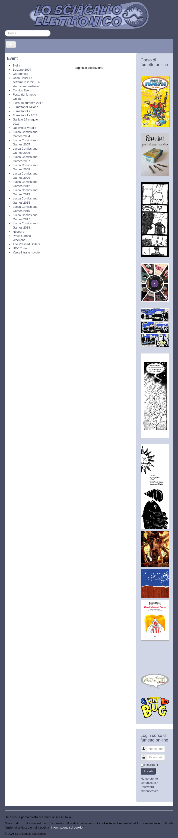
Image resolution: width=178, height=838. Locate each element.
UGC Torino (21, 248)
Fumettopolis (21, 111)
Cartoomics (20, 73)
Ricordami (151, 764)
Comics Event (22, 90)
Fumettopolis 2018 (25, 115)
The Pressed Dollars (26, 244)
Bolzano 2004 (22, 69)
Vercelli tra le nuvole (26, 252)
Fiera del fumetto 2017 (28, 103)
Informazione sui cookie (67, 827)
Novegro (18, 231)
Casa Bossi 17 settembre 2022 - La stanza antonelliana (26, 82)
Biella (16, 65)
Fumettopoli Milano (25, 107)
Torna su (167, 833)
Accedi (148, 771)
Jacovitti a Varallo (24, 128)
